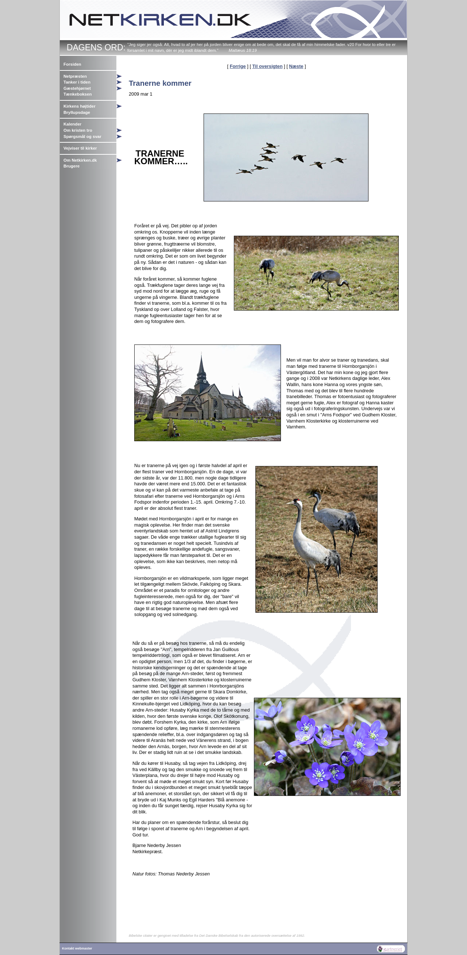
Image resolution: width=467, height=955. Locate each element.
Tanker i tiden (76, 82)
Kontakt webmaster (77, 948)
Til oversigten (267, 66)
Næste (296, 66)
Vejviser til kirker (80, 148)
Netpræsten (75, 76)
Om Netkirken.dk (80, 160)
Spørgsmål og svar (82, 136)
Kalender (72, 124)
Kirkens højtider (79, 106)
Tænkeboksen (77, 94)
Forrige (238, 66)
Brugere (71, 166)
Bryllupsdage (76, 112)
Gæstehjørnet (77, 88)
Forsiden (72, 64)
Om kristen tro (77, 130)
